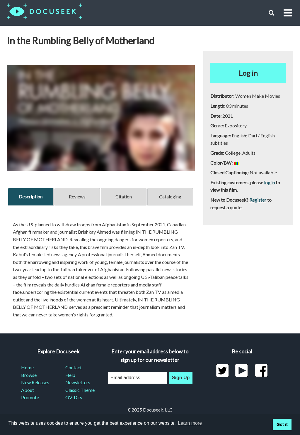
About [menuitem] (27, 390)
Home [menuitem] (27, 367)
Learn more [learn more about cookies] (190, 423)
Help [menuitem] (70, 375)
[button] (271, 13)
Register (257, 200)
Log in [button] (248, 73)
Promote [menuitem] (30, 397)
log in (269, 182)
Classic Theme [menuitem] (80, 390)
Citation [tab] (123, 196)
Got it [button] (282, 424)
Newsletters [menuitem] (77, 382)
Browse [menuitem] (29, 375)
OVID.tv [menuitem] (73, 397)
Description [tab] (30, 196)
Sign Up (181, 377)
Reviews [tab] (77, 196)
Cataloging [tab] (170, 196)
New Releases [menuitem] (35, 382)
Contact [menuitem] (73, 367)
